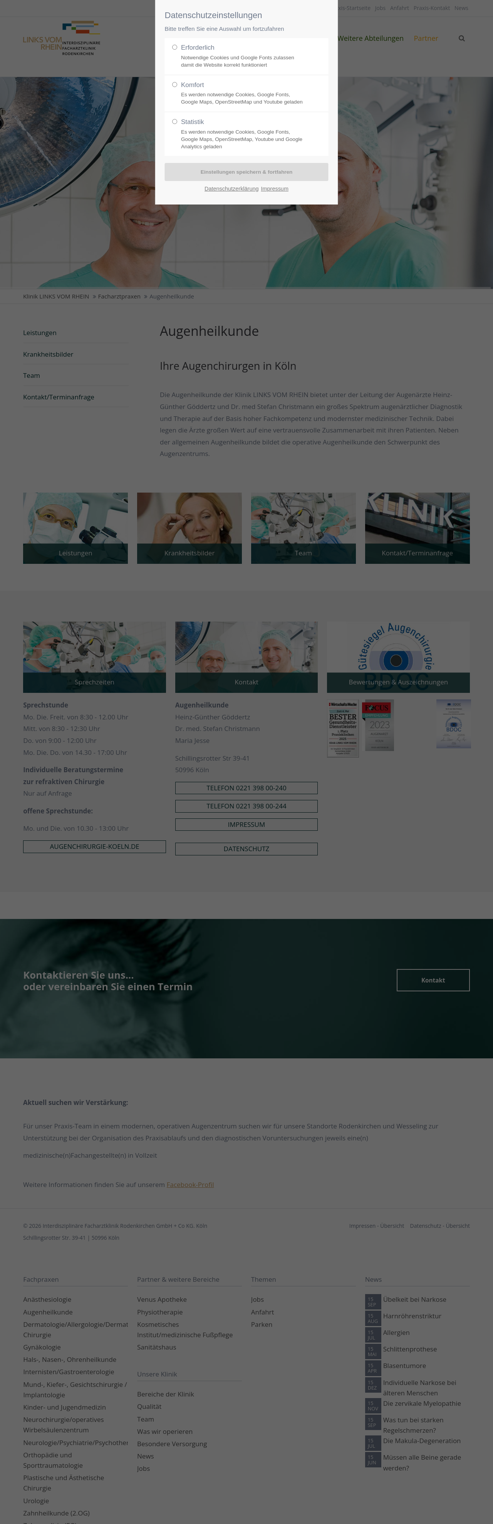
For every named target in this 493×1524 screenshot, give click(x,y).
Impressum (274, 189)
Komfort (243, 93)
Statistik (243, 134)
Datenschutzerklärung (231, 189)
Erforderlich (243, 56)
